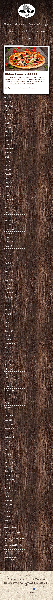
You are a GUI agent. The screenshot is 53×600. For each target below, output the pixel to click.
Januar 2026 (8, 110)
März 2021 (8, 318)
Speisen (26, 31)
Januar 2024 (8, 182)
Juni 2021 (7, 306)
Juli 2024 (7, 157)
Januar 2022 (8, 276)
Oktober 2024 (9, 144)
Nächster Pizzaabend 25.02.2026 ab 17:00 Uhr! (14, 553)
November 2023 (9, 191)
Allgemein (33, 88)
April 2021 (8, 314)
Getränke (40, 31)
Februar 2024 (9, 178)
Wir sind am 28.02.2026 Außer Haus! (13, 546)
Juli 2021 (7, 301)
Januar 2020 (8, 373)
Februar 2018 (9, 463)
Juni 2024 (8, 161)
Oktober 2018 (9, 433)
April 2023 (8, 212)
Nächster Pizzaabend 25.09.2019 (21, 74)
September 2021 (9, 293)
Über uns (12, 31)
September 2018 (9, 437)
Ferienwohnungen (39, 24)
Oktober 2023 (9, 195)
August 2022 (9, 246)
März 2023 (8, 216)
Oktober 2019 (9, 386)
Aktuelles (19, 24)
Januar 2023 (8, 225)
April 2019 (8, 407)
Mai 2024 (7, 165)
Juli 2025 (7, 123)
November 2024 (9, 140)
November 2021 (9, 284)
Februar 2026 (9, 106)
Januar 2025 (8, 136)
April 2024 (8, 170)
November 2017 (9, 475)
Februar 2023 (9, 221)
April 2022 (8, 263)
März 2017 (8, 492)
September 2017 (9, 479)
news (6, 521)
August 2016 (8, 501)
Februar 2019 (9, 416)
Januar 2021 (8, 327)
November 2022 (9, 233)
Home (7, 24)
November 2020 (9, 335)
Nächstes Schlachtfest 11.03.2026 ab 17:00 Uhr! (14, 540)
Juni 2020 (8, 356)
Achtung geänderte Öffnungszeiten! (10, 559)
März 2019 (8, 412)
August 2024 (9, 153)
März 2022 (8, 267)
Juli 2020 (7, 352)
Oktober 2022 (9, 238)
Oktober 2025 (9, 115)
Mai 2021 (7, 310)
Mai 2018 (7, 450)
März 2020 (8, 365)
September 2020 (10, 344)
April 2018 (8, 454)
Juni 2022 (8, 255)
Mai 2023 (7, 208)
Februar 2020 (9, 369)
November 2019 (9, 382)
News (22, 593)
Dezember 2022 (9, 229)
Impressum (33, 593)
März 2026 (8, 102)
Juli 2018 (7, 441)
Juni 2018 (8, 446)
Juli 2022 (7, 250)
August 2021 (8, 297)
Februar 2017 (9, 496)
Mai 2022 (7, 259)
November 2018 (9, 429)
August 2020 (9, 348)
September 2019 (9, 390)
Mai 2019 (7, 403)
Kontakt (26, 38)
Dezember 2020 (9, 331)
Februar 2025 (9, 132)
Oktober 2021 (9, 289)
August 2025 (9, 119)
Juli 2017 (7, 484)
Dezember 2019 (9, 378)
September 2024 (10, 149)
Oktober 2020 (9, 339)
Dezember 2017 (9, 471)
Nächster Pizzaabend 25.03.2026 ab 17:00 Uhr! (14, 533)
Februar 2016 (9, 505)
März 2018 (8, 458)
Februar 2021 (9, 322)
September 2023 (9, 199)
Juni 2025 (8, 127)
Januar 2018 (8, 467)
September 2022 (10, 242)
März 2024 (8, 174)
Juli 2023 (7, 204)
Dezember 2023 (9, 187)
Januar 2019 (8, 420)
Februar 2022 (9, 272)
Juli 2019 (7, 395)
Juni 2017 (7, 488)
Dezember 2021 (9, 280)
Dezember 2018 (9, 424)
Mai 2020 (7, 361)
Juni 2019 (7, 399)
